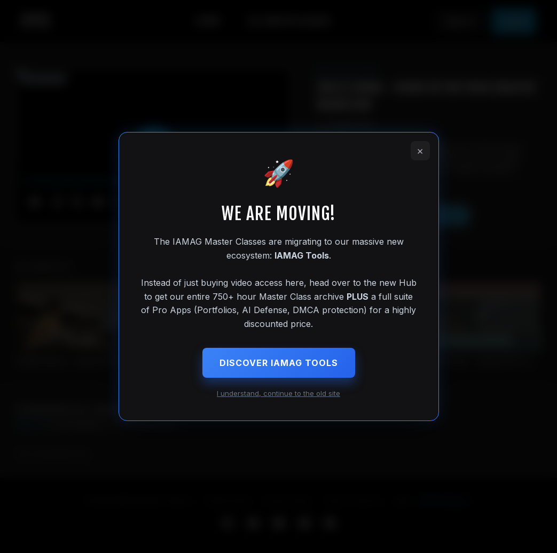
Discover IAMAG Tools (278, 362)
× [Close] (420, 150)
